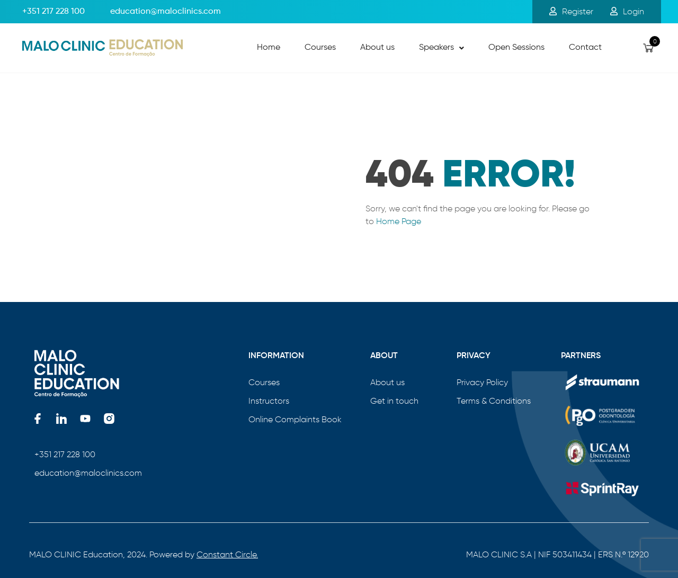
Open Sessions (516, 47)
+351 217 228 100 (53, 11)
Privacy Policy (482, 382)
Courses (320, 47)
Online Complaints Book (295, 419)
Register (571, 11)
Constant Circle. (227, 554)
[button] (441, 48)
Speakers (441, 47)
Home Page (398, 221)
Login (627, 11)
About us (377, 47)
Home (268, 47)
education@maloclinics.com (88, 473)
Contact (585, 47)
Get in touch (394, 401)
